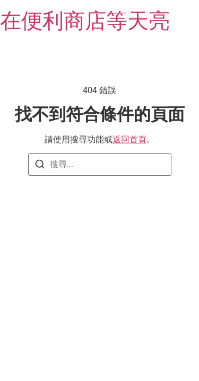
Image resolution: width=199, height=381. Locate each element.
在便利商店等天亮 (85, 20)
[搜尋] (40, 166)
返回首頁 (129, 139)
